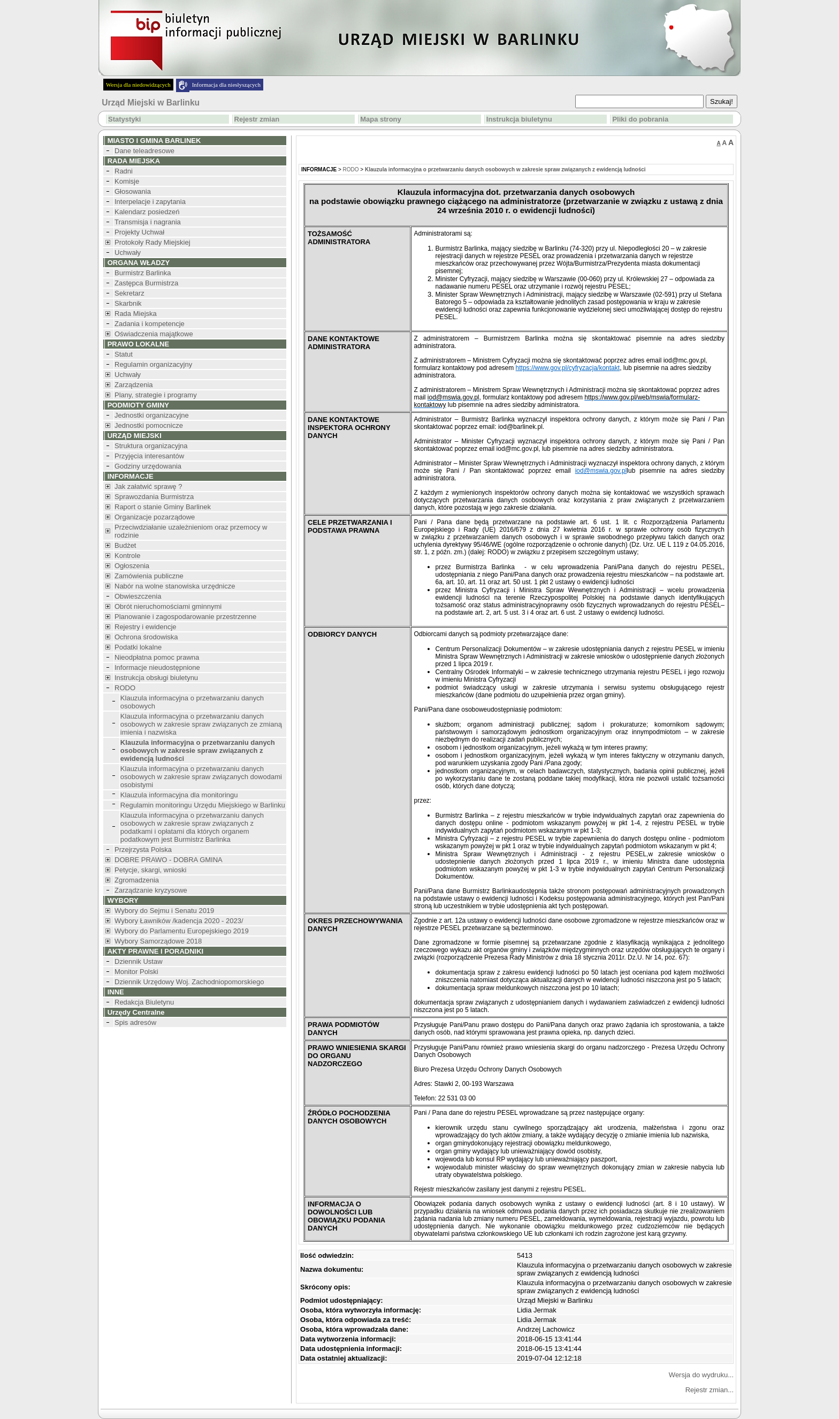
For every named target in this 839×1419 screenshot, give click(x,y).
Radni (124, 171)
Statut (124, 354)
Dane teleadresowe (144, 151)
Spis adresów (135, 1022)
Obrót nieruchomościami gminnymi (168, 606)
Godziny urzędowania (148, 466)
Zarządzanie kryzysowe (151, 890)
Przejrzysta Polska (143, 850)
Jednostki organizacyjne (152, 415)
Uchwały (128, 252)
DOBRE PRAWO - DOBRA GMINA (169, 860)
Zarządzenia (134, 385)
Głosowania (133, 191)
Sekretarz (129, 293)
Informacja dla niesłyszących (226, 84)
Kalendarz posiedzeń (147, 212)
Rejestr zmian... (709, 1390)
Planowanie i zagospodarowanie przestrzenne (185, 617)
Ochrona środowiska (146, 637)
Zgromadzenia (137, 880)
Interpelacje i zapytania (150, 202)
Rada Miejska (136, 314)
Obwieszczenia (138, 596)
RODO (125, 688)
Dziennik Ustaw (139, 961)
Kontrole (127, 556)
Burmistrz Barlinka (143, 273)
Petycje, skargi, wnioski (150, 870)
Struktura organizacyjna (151, 446)
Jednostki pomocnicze (149, 425)
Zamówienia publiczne (149, 576)
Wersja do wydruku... (701, 1375)
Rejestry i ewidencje (146, 627)
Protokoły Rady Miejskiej (152, 242)
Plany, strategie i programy (156, 395)
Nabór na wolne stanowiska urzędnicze (175, 586)
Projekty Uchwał (139, 232)
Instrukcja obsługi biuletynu (156, 678)
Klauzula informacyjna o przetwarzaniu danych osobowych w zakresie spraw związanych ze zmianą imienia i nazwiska (201, 724)
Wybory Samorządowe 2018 (158, 941)
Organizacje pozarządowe (155, 517)
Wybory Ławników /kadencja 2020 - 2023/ (179, 921)
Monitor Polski (136, 972)
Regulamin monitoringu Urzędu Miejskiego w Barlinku (202, 805)
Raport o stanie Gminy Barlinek (163, 507)
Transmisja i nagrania (148, 222)
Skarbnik (128, 303)
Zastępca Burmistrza (146, 283)
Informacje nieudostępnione (157, 667)
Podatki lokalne (138, 647)
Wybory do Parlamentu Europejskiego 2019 (182, 931)
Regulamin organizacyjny (153, 364)
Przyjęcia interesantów (149, 456)
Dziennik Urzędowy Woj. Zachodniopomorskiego (189, 982)
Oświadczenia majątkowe (154, 334)
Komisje (127, 181)
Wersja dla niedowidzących (138, 84)
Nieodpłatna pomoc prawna (157, 657)
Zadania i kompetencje (150, 324)
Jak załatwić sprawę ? (148, 486)
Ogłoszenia (132, 566)
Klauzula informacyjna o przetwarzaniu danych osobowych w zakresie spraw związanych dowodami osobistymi (201, 777)
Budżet (125, 545)
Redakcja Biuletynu (144, 1002)
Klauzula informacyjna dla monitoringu (179, 795)
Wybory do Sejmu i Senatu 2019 (164, 911)
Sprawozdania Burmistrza (154, 497)
